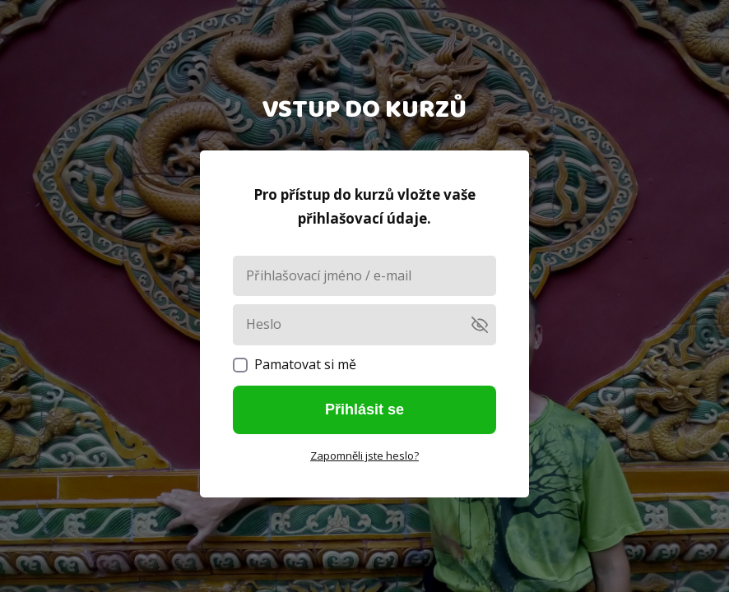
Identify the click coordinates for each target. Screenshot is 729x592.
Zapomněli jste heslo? (364, 455)
